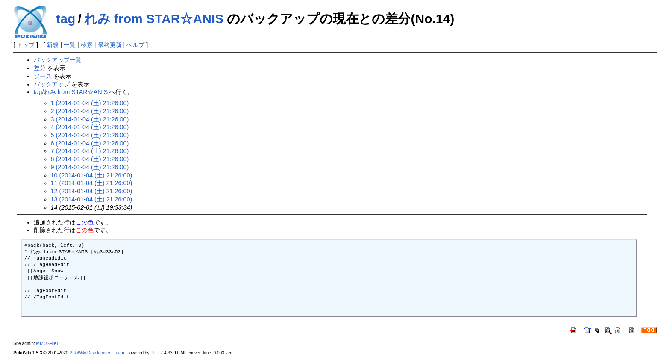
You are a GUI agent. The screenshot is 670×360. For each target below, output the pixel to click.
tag (65, 19)
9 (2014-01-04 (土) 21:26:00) (90, 167)
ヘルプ (135, 44)
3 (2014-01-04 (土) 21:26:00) (90, 119)
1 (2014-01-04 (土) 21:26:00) (90, 103)
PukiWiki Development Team (97, 353)
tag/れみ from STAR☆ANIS (71, 92)
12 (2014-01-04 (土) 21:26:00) (91, 191)
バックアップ (52, 84)
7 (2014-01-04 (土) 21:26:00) (90, 151)
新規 (53, 44)
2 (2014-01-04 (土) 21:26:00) (90, 111)
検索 (87, 44)
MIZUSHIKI (47, 343)
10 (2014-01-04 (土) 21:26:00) (91, 175)
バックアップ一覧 (58, 59)
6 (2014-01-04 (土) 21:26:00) (90, 143)
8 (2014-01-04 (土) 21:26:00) (90, 159)
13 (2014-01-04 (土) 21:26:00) (91, 199)
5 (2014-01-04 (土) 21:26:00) (90, 135)
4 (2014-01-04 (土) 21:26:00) (90, 127)
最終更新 (110, 44)
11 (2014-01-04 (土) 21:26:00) (91, 183)
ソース (43, 76)
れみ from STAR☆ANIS (153, 19)
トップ (26, 44)
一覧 (70, 44)
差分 (40, 68)
